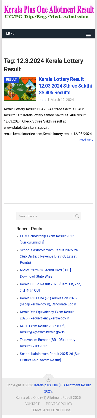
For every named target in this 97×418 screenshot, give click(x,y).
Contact (32, 404)
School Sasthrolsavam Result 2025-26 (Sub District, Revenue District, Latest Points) (49, 256)
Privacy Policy (59, 404)
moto (42, 100)
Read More (86, 139)
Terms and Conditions (51, 410)
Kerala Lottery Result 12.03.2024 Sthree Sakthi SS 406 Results (65, 86)
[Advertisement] (41, 166)
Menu (10, 33)
